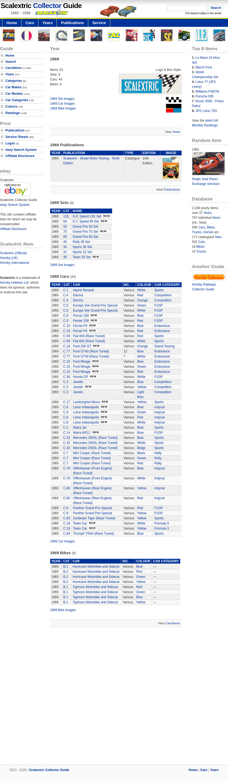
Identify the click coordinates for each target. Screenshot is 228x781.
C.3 (65, 382)
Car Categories (16, 100)
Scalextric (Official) (13, 253)
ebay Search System (21, 150)
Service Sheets (16, 137)
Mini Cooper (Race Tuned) (92, 453)
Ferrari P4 (80, 326)
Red (140, 295)
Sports (159, 290)
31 (65, 252)
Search (10, 62)
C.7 (65, 453)
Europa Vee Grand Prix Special (95, 305)
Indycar (159, 407)
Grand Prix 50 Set (85, 226)
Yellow (141, 387)
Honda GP (80, 377)
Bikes (211, 227)
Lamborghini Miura (86, 402)
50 (65, 226)
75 (65, 231)
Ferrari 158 (81, 315)
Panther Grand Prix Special (92, 508)
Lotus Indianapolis (86, 407)
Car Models (14, 94)
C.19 (66, 523)
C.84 (66, 533)
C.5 (65, 305)
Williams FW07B (207, 91)
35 (65, 257)
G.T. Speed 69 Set (86, 221)
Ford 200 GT (82, 346)
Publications (72, 23)
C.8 (65, 407)
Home (11, 23)
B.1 (65, 587)
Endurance (162, 326)
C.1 (65, 290)
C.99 (66, 336)
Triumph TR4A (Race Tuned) (93, 533)
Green (141, 305)
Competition (162, 295)
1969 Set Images (62, 99)
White (141, 290)
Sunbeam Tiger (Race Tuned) (94, 518)
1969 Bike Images (63, 108)
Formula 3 (161, 523)
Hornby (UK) (9, 258)
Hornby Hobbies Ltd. (14, 282)
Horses (208, 232)
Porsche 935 (205, 96)
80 (65, 237)
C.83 (66, 518)
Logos (10, 143)
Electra (78, 295)
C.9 (65, 315)
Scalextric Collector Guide (49, 770)
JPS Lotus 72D (206, 111)
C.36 (66, 377)
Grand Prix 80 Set (85, 237)
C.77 (66, 351)
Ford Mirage (81, 361)
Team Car (80, 523)
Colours (11, 106)
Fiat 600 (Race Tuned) (89, 336)
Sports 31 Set (82, 252)
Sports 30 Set (82, 247)
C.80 (66, 488)
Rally (157, 453)
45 (65, 242)
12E (66, 216)
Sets (218, 237)
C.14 (66, 433)
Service (99, 23)
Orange (142, 300)
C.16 (66, 326)
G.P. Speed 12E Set (87, 216)
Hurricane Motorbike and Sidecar (96, 566)
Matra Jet (79, 427)
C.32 (66, 438)
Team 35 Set (82, 257)
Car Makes (13, 87)
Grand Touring (164, 346)
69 (65, 221)
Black (141, 453)
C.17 (66, 402)
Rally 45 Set (81, 242)
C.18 (66, 346)
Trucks (197, 232)
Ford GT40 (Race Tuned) (91, 351)
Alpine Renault (83, 290)
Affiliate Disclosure (20, 156)
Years (47, 23)
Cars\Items (13, 68)
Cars (29, 23)
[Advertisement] (62, 696)
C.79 (66, 468)
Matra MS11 (81, 433)
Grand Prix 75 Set (85, 231)
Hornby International (14, 263)
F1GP (158, 305)
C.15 (66, 361)
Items (216, 218)
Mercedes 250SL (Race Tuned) (95, 438)
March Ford (204, 67)
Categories (13, 81)
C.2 (65, 427)
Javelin (78, 382)
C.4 (65, 295)
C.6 (65, 508)
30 (65, 247)
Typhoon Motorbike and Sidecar (95, 587)
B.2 (65, 566)
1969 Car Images (62, 103)
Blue (140, 315)
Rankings (12, 113)
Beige (141, 448)
